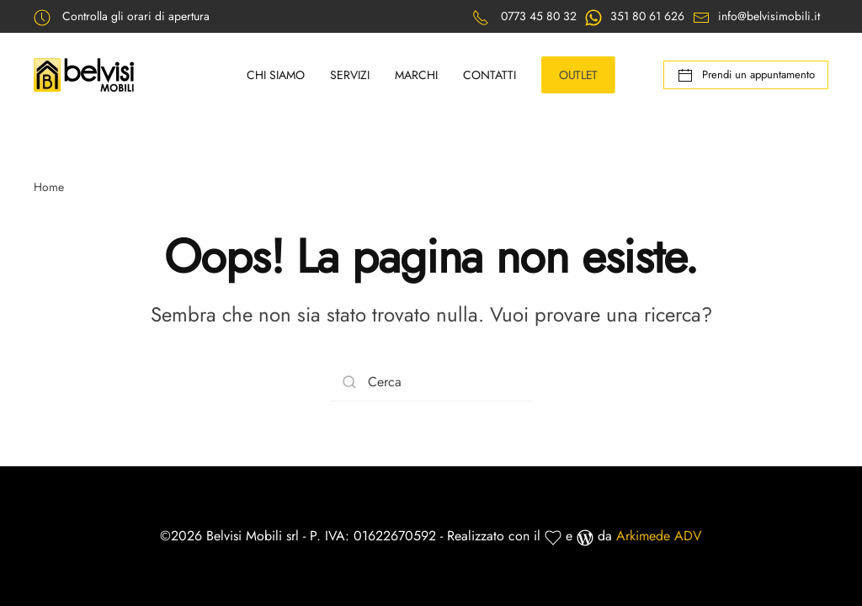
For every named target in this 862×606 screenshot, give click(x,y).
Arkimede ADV (659, 535)
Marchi (416, 74)
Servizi (350, 74)
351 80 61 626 (647, 16)
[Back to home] (86, 75)
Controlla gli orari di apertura (136, 16)
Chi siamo (276, 74)
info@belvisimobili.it (769, 16)
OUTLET (578, 74)
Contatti (489, 74)
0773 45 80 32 (539, 16)
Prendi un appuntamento (746, 75)
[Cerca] (431, 382)
